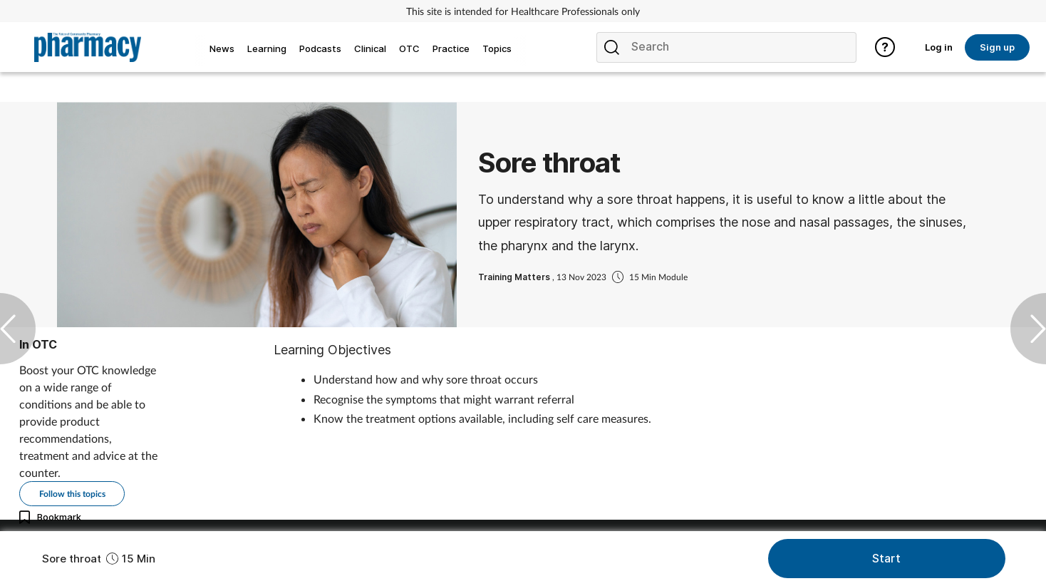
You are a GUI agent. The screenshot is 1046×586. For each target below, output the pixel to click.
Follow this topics (72, 493)
